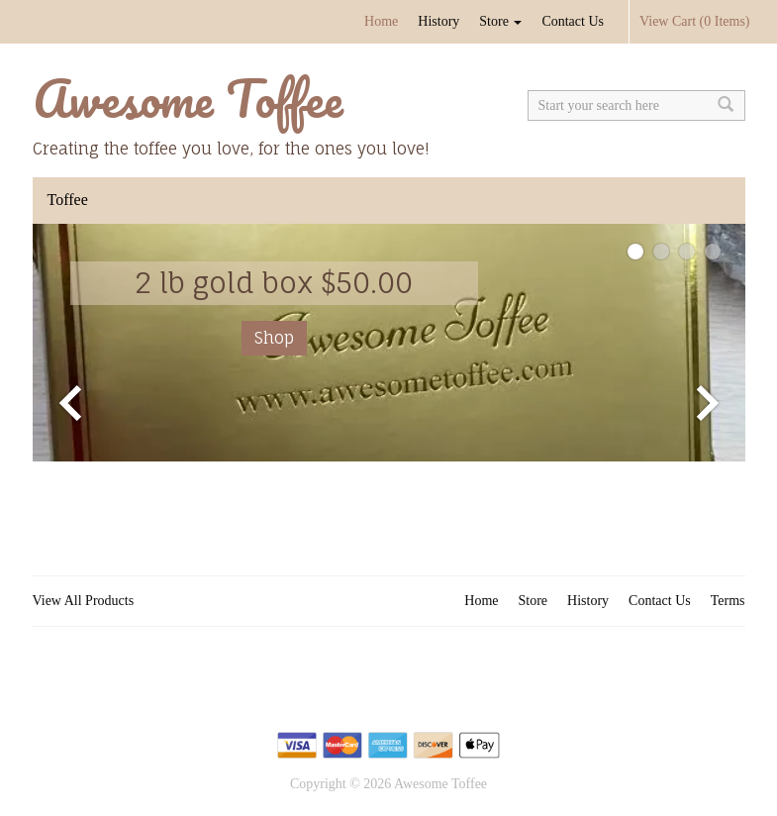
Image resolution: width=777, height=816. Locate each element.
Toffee (68, 199)
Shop (274, 338)
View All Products (84, 600)
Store (500, 21)
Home (381, 21)
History (438, 21)
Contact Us (572, 21)
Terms (728, 600)
